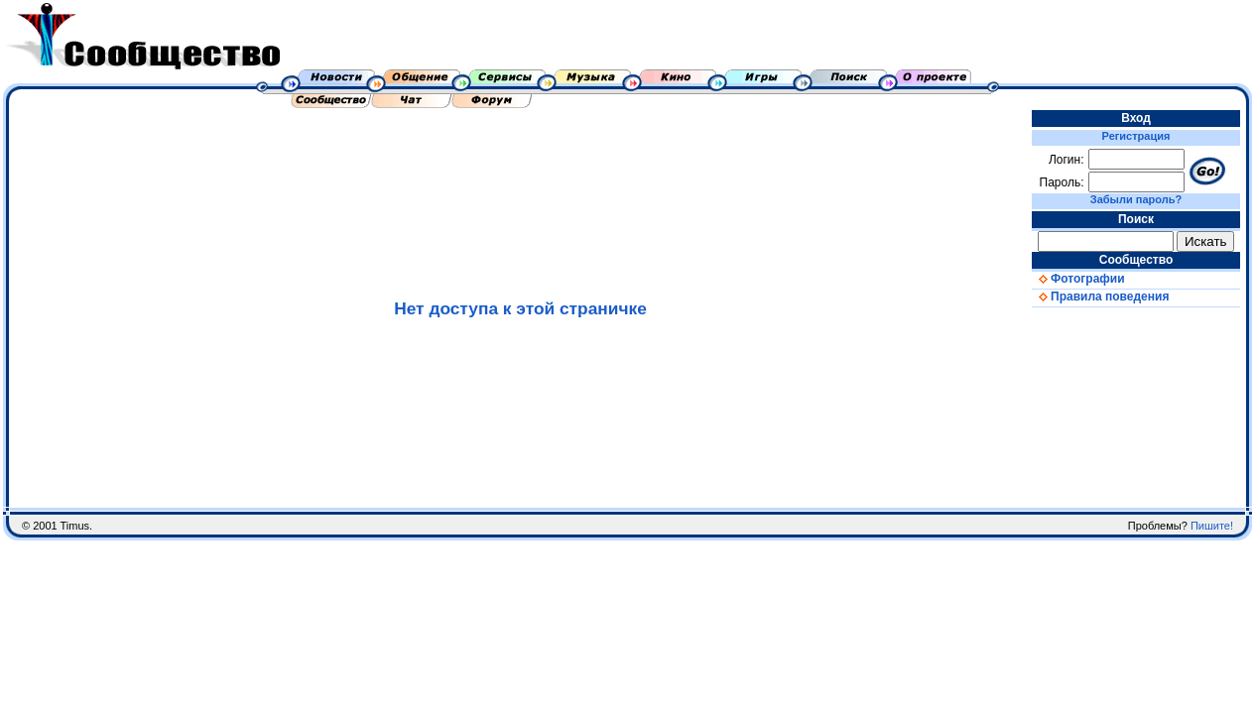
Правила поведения (1100, 296)
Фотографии (1078, 279)
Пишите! (1212, 526)
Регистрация (1136, 136)
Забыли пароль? (1136, 199)
